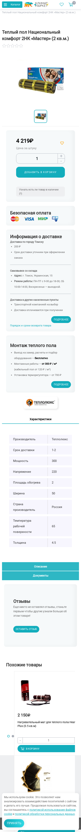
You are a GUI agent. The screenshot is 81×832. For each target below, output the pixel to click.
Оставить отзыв (26, 629)
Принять (14, 823)
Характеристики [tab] (40, 419)
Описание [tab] (40, 566)
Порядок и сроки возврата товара (30, 325)
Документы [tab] (40, 575)
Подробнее (61, 319)
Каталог (11, 4)
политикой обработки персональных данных (45, 814)
